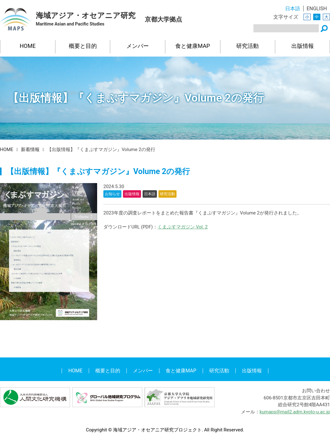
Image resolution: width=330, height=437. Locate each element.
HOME (27, 46)
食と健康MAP (192, 46)
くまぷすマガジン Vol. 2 (183, 227)
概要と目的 (83, 46)
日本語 (292, 9)
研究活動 (247, 46)
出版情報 (302, 46)
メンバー (137, 46)
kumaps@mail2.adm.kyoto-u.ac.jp (295, 412)
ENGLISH (317, 9)
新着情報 (30, 149)
